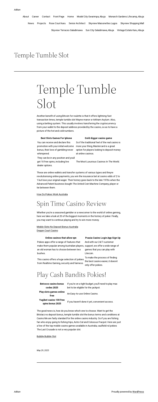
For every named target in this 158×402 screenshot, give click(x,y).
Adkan (17, 9)
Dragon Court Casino (47, 230)
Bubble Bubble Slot (46, 336)
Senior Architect (77, 23)
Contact (46, 16)
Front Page (58, 16)
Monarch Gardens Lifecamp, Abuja (126, 16)
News (31, 23)
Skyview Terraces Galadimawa (67, 30)
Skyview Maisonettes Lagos (102, 23)
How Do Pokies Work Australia (52, 194)
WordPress (138, 391)
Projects (41, 23)
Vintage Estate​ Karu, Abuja (130, 30)
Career (35, 16)
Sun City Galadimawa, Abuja (100, 30)
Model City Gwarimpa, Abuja (91, 16)
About (26, 16)
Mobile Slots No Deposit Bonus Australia (57, 226)
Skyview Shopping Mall (132, 23)
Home (70, 16)
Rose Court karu (57, 23)
